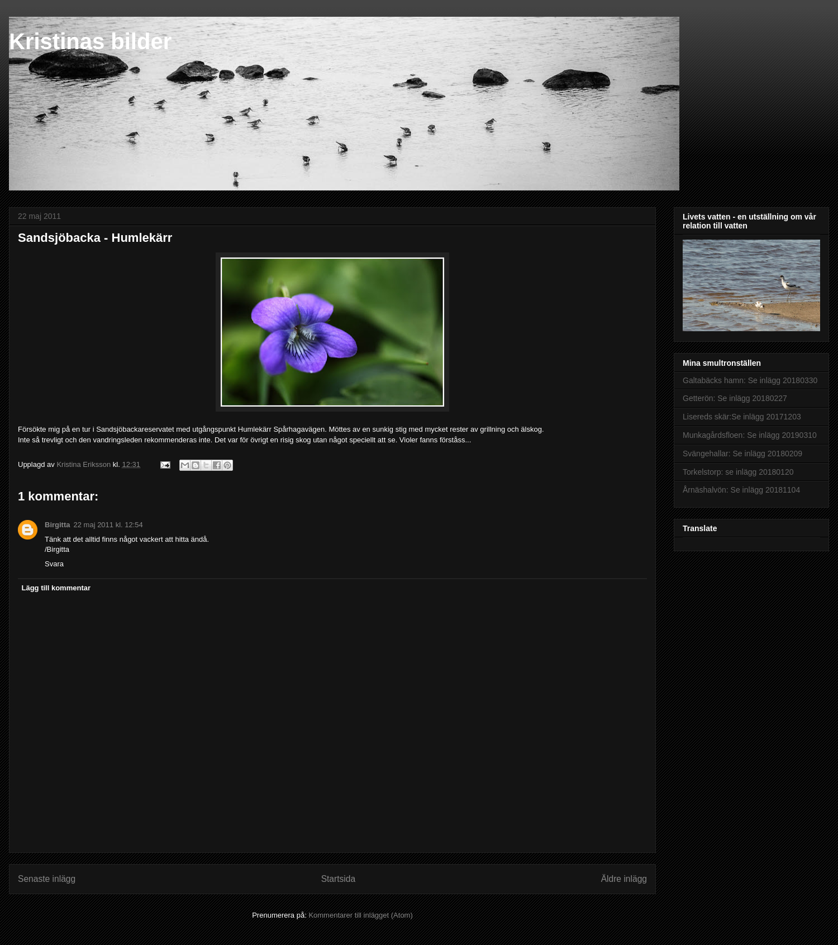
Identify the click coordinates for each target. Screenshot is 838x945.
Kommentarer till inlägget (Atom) (360, 915)
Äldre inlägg (624, 879)
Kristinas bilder (90, 41)
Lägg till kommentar (56, 588)
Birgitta (57, 525)
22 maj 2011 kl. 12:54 (108, 525)
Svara (54, 564)
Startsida (338, 879)
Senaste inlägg (46, 879)
